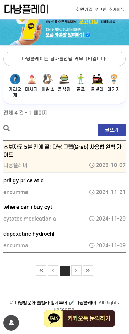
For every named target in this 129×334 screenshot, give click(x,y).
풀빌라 (97, 83)
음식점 (64, 83)
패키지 (114, 83)
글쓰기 (111, 130)
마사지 (31, 83)
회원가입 (84, 9)
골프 (81, 83)
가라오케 (15, 86)
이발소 (48, 83)
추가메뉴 (116, 9)
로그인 (100, 9)
